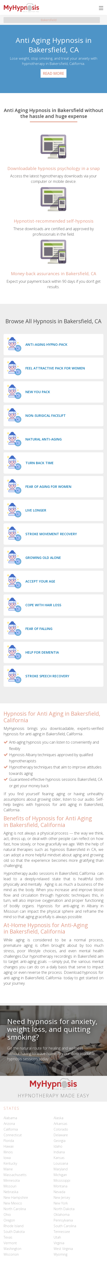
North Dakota (64, 1209)
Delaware (61, 1135)
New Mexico (13, 1203)
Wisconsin (11, 1254)
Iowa (7, 1157)
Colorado (61, 1129)
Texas (8, 1237)
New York (61, 1203)
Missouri (10, 1186)
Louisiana (61, 1163)
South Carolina (65, 1226)
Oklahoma (62, 1214)
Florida (9, 1140)
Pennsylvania (63, 1220)
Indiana (59, 1152)
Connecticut (13, 1135)
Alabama (10, 1118)
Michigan (60, 1174)
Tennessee (62, 1231)
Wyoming (60, 1254)
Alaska (58, 1118)
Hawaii (9, 1146)
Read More (53, 73)
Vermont (10, 1243)
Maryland (61, 1169)
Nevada (59, 1192)
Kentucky (10, 1163)
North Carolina (15, 1209)
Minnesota (12, 1180)
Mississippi (62, 1180)
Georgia (59, 1140)
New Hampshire (16, 1197)
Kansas (59, 1157)
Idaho (58, 1146)
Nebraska (11, 1192)
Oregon (9, 1220)
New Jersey (62, 1197)
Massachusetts (15, 1174)
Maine (8, 1169)
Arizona (9, 1123)
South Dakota (14, 1231)
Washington (12, 1248)
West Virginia (63, 1248)
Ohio (7, 1214)
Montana (60, 1186)
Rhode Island (13, 1226)
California (11, 1129)
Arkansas (60, 1123)
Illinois (8, 1152)
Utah (57, 1237)
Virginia (59, 1243)
